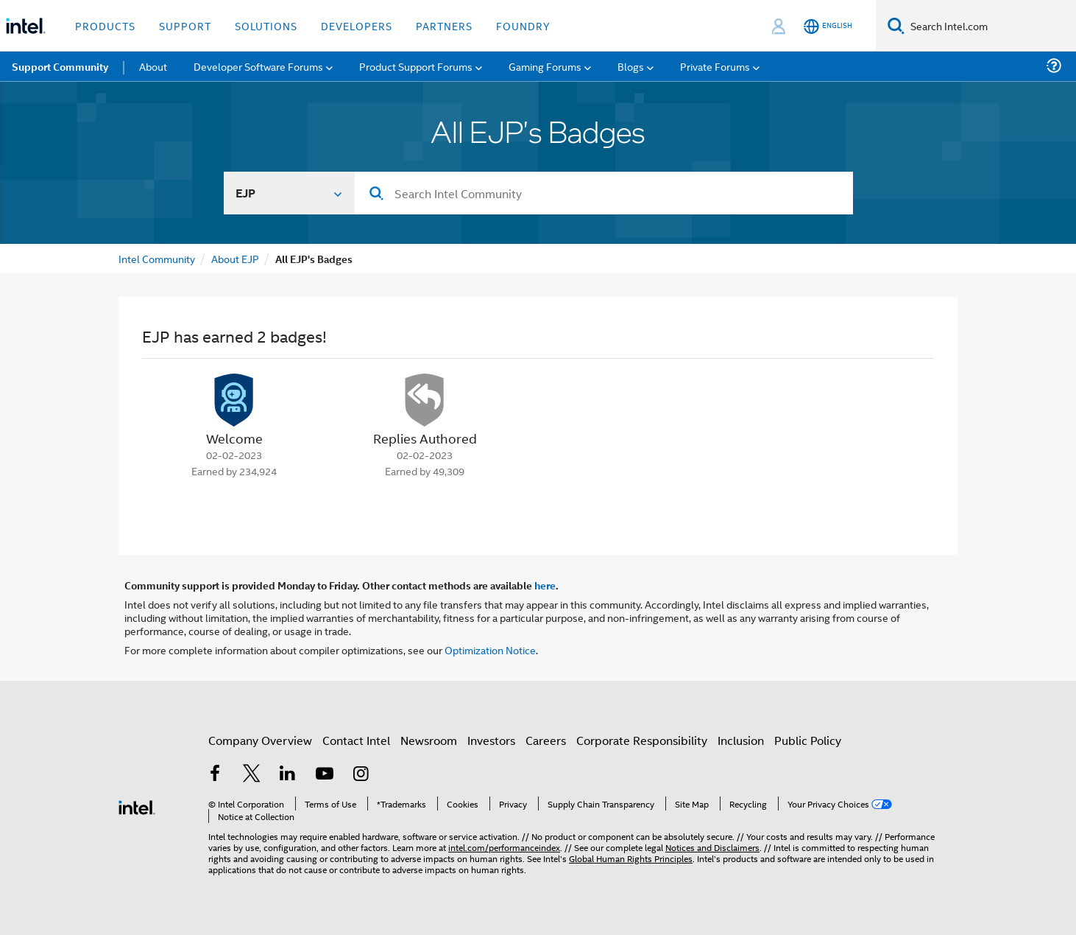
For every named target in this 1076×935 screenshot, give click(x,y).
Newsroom (428, 740)
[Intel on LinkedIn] (287, 774)
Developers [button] (356, 25)
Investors (491, 740)
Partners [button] (444, 25)
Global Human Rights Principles (631, 858)
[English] (828, 26)
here (545, 585)
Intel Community (156, 258)
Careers (545, 740)
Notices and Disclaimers (712, 847)
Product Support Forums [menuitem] (415, 66)
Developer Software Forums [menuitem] (258, 66)
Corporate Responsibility (641, 740)
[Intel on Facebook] (214, 774)
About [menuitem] (153, 66)
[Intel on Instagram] (360, 774)
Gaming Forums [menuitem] (545, 66)
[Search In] (289, 193)
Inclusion (741, 740)
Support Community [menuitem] (60, 66)
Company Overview (260, 740)
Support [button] (185, 25)
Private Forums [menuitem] (715, 66)
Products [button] (105, 25)
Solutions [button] (266, 25)
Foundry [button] (523, 25)
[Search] (896, 25)
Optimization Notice (490, 649)
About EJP (235, 258)
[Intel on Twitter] (251, 774)
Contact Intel (356, 740)
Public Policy (807, 740)
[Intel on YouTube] (324, 774)
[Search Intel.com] (990, 25)
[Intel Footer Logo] (136, 805)
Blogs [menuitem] (630, 66)
